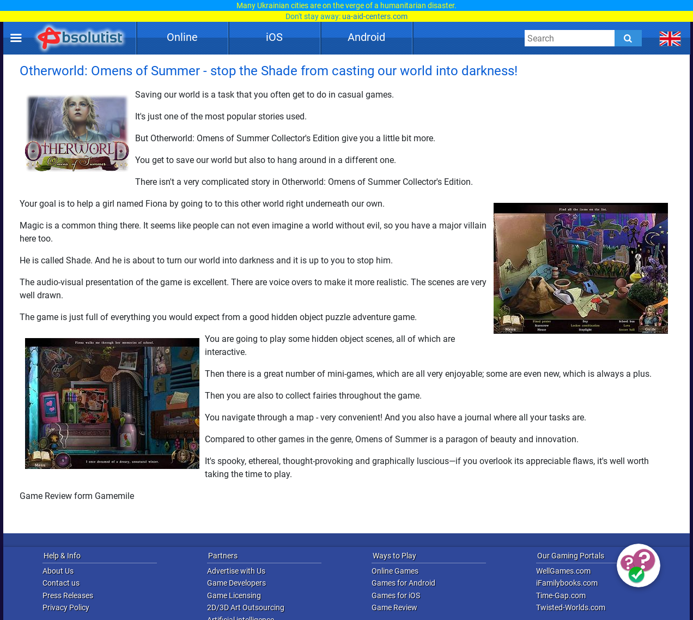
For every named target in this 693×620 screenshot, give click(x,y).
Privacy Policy (65, 607)
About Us (58, 571)
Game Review (394, 607)
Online (182, 37)
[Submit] (628, 38)
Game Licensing (234, 595)
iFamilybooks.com (567, 583)
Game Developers (236, 583)
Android (366, 37)
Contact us (61, 583)
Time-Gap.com (561, 595)
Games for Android (403, 583)
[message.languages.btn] (670, 38)
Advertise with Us (236, 571)
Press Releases (67, 595)
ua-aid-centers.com (375, 16)
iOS (274, 37)
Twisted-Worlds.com (570, 607)
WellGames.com (563, 571)
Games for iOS (396, 595)
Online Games (395, 571)
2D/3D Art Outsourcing (245, 607)
